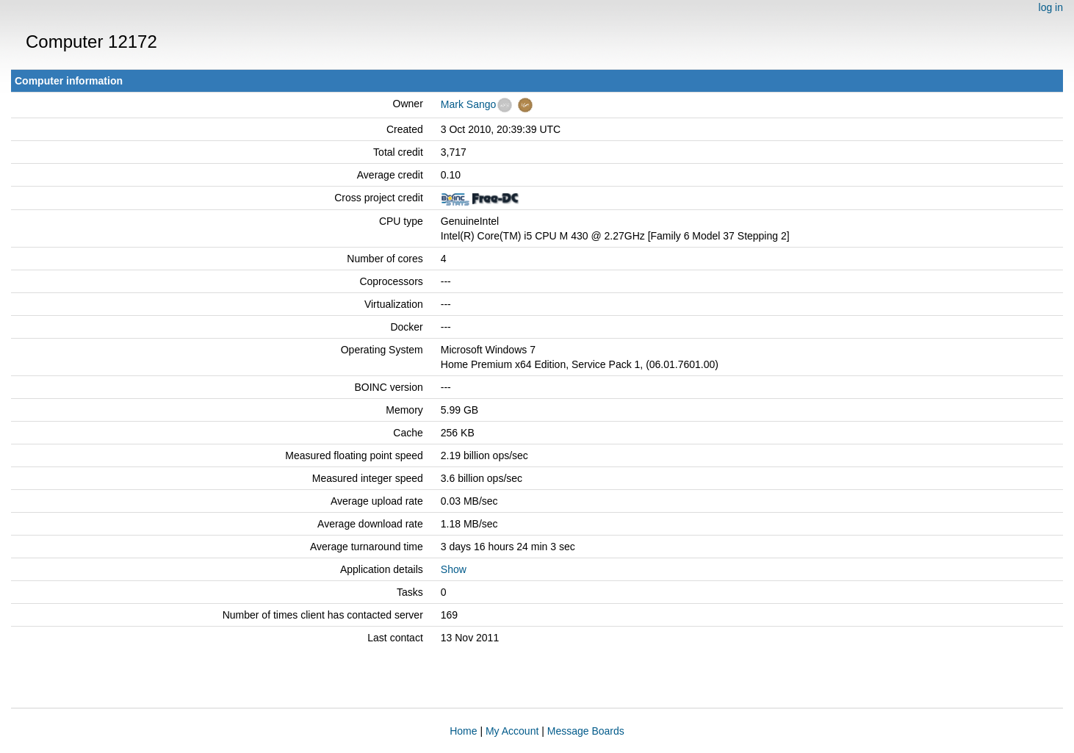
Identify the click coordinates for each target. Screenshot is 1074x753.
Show (453, 569)
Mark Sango (468, 104)
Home (463, 731)
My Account (512, 731)
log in (1051, 7)
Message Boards (585, 731)
